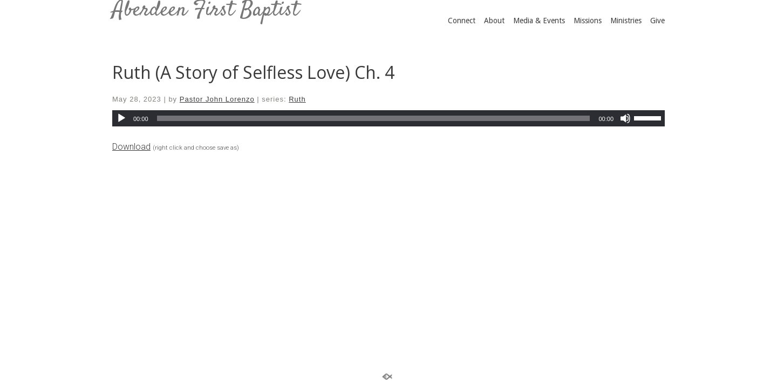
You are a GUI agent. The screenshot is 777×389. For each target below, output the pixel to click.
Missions (588, 20)
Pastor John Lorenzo (217, 99)
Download (131, 147)
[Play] (121, 118)
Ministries (626, 20)
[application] (388, 118)
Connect (461, 20)
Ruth (297, 99)
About (494, 20)
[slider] (373, 118)
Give (657, 20)
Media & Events (539, 20)
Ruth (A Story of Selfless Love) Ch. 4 (253, 72)
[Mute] (625, 118)
